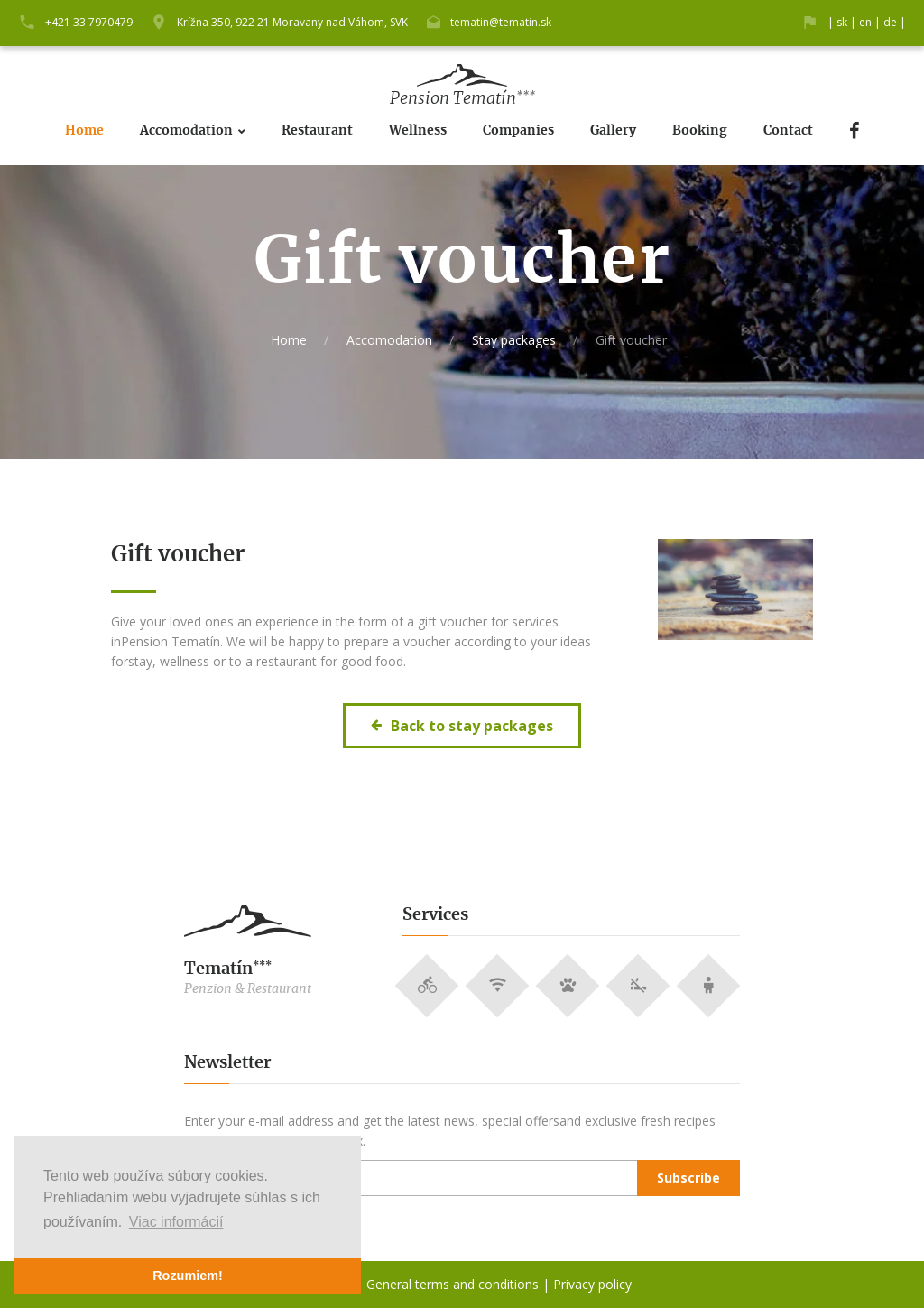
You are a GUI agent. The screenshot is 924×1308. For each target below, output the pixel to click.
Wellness (418, 131)
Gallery (613, 131)
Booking (699, 131)
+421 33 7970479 (89, 22)
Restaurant (317, 131)
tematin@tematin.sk (500, 22)
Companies (518, 131)
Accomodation (186, 131)
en (865, 22)
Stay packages (514, 339)
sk (841, 22)
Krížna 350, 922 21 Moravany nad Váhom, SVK (292, 22)
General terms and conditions (452, 1284)
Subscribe (688, 1177)
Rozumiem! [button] (187, 1275)
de (890, 22)
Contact (788, 131)
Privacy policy (592, 1284)
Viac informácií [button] (176, 1221)
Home (84, 131)
